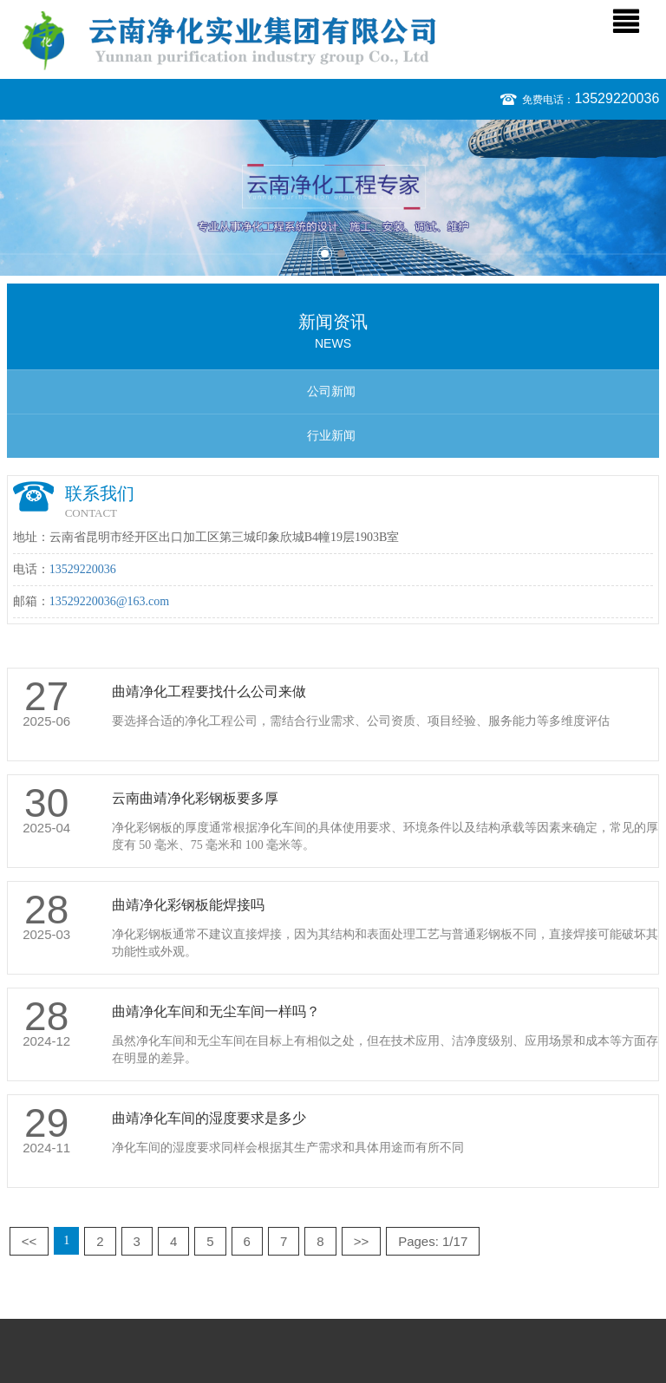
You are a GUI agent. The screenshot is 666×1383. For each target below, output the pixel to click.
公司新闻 (331, 391)
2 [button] (341, 254)
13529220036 (616, 98)
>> (361, 1241)
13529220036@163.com (109, 601)
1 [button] (325, 254)
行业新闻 (331, 435)
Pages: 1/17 (432, 1241)
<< (29, 1241)
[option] (333, 198)
